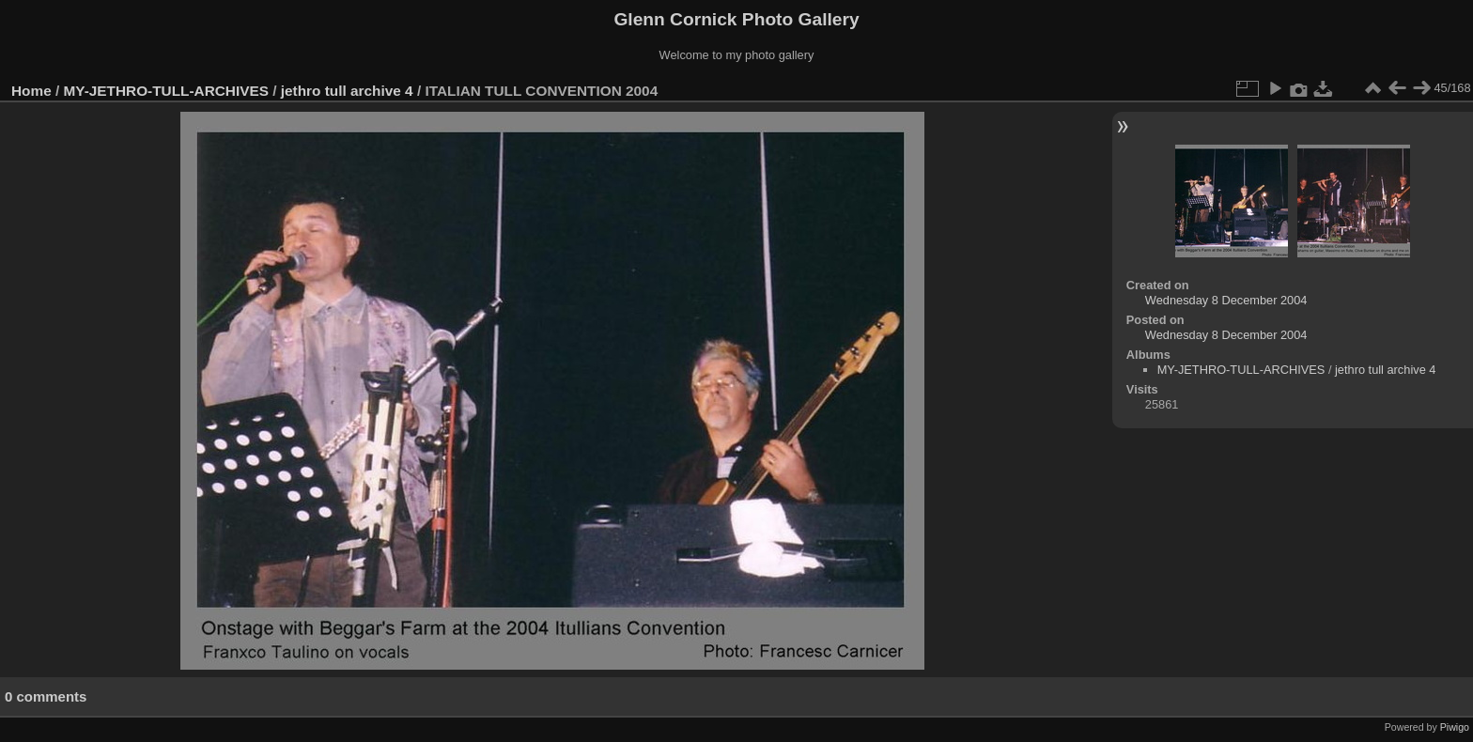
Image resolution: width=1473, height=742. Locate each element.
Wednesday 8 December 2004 (1226, 300)
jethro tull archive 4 (347, 91)
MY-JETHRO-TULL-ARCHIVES (166, 91)
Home (31, 91)
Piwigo (1454, 727)
